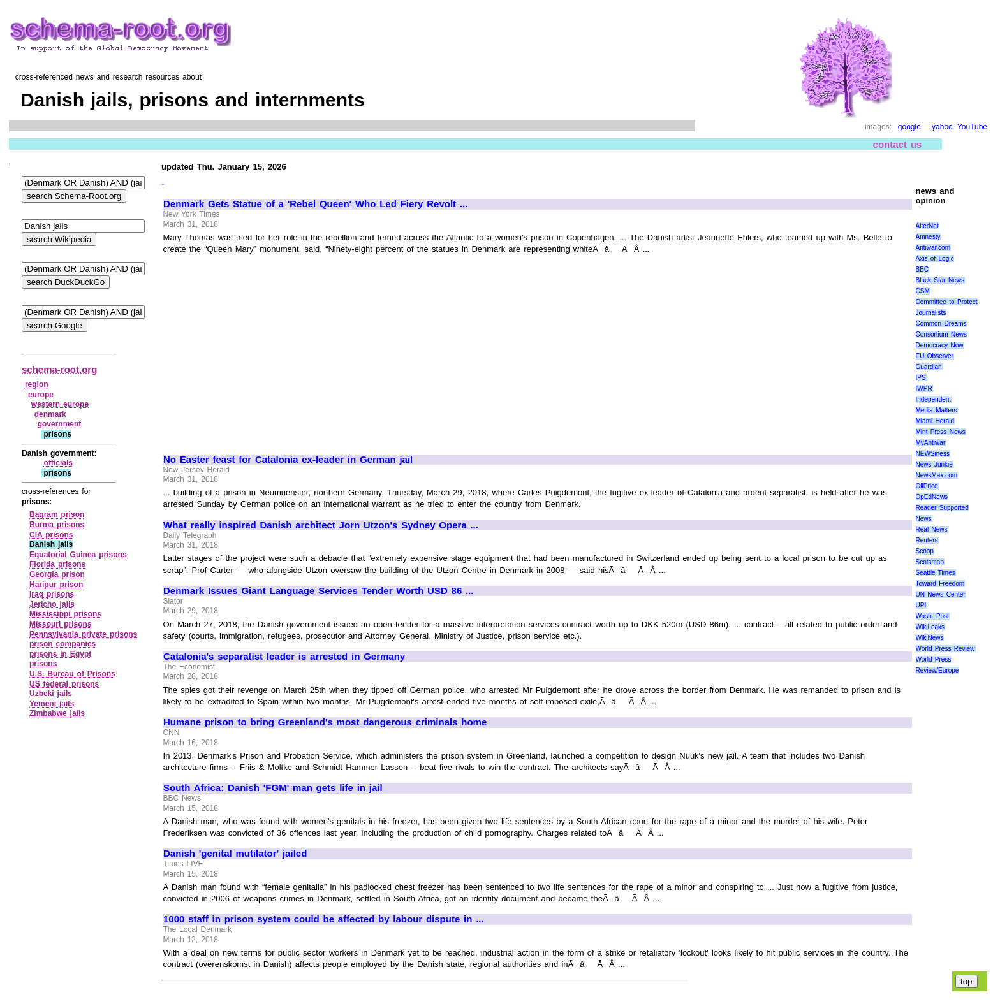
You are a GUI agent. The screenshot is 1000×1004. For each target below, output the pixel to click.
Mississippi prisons (65, 613)
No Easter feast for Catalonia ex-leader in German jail (288, 460)
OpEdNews (932, 496)
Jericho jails (52, 604)
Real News (932, 529)
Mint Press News (941, 431)
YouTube (972, 126)
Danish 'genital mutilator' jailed (235, 853)
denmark (50, 414)
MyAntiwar (931, 442)
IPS (921, 377)
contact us (897, 144)
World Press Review (945, 648)
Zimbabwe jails (57, 713)
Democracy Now (940, 345)
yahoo (942, 126)
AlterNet (927, 225)
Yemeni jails (51, 703)
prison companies (62, 643)
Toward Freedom (940, 583)
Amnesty (928, 236)
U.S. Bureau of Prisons (72, 673)
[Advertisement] (270, 348)
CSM (923, 291)
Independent (934, 399)
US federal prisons (64, 684)
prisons (43, 663)
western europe (60, 404)
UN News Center (941, 594)
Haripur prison (56, 584)
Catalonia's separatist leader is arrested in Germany (284, 656)
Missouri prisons (60, 624)
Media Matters (936, 410)
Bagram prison (56, 514)
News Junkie (934, 464)
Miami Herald (935, 421)
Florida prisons (57, 564)
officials (58, 462)
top (966, 981)
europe (41, 394)
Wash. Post (932, 616)
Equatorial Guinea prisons (78, 554)
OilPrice (927, 486)
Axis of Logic (935, 258)
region (36, 384)
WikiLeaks (930, 626)
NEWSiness (933, 453)
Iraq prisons (51, 594)
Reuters (927, 540)
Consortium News (941, 334)
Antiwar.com (933, 247)
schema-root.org (59, 369)
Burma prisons (56, 524)
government (60, 423)
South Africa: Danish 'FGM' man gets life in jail (273, 788)
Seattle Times (935, 572)
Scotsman (930, 561)
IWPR (924, 388)
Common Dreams (941, 323)
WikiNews (930, 637)
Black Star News (940, 280)
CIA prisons (51, 534)
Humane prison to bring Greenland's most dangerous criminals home (325, 722)
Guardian (929, 366)
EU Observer (934, 356)
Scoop (925, 551)
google (909, 126)
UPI (921, 605)
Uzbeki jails (50, 693)
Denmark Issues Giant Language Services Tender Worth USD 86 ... (318, 591)
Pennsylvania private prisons (83, 634)
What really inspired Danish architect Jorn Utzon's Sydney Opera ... (320, 525)
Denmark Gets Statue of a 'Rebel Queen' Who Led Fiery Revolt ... (315, 204)
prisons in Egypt (60, 654)
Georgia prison (57, 574)
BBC (922, 269)
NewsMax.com (937, 475)
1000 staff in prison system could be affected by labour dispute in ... (323, 919)
